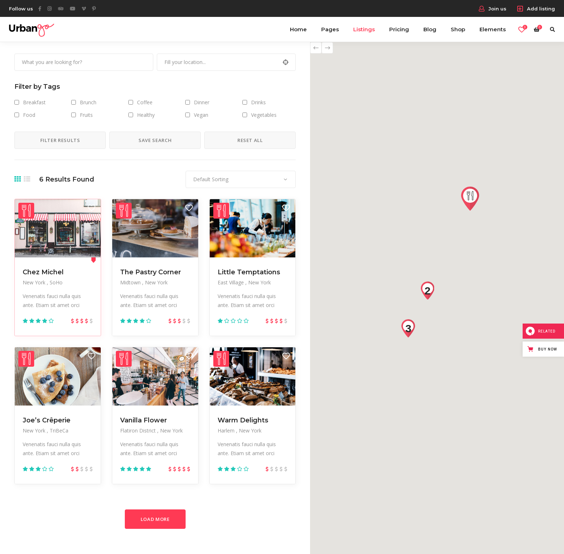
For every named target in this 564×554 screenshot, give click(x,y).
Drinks (258, 102)
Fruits (86, 114)
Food (29, 114)
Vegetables (264, 114)
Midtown (131, 282)
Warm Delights (243, 420)
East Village (231, 282)
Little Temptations (249, 272)
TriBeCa (59, 430)
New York (35, 282)
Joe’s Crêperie (46, 420)
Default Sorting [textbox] (210, 179)
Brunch (88, 102)
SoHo (56, 282)
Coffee (145, 102)
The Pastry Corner (150, 272)
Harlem (227, 430)
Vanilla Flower (143, 420)
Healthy (146, 114)
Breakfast (34, 102)
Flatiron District (138, 430)
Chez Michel (43, 272)
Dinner (201, 102)
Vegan (201, 114)
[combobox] (241, 179)
